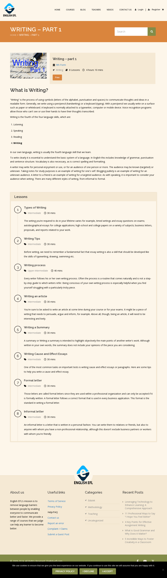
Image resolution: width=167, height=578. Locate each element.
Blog (83, 9)
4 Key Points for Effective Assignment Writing (138, 523)
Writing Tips (32, 238)
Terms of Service (57, 501)
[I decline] (163, 569)
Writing (59, 69)
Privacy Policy (55, 506)
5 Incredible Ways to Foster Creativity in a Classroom (139, 540)
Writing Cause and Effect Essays (46, 353)
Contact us (126, 9)
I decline (88, 571)
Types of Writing (35, 207)
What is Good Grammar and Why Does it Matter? (140, 532)
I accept (107, 571)
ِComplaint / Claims (58, 528)
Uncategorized (95, 520)
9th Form (61, 64)
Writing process (35, 265)
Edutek (91, 500)
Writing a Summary (37, 327)
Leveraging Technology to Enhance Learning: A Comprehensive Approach (138, 505)
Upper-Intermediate (38, 270)
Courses (70, 9)
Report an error (56, 523)
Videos (110, 9)
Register (154, 9)
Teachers (96, 9)
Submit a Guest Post (58, 534)
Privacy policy (65, 571)
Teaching (93, 513)
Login (139, 9)
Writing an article (36, 296)
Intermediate (34, 213)
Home (57, 9)
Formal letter (33, 380)
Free (57, 77)
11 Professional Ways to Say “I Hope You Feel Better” (140, 515)
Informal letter (34, 411)
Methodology (95, 507)
